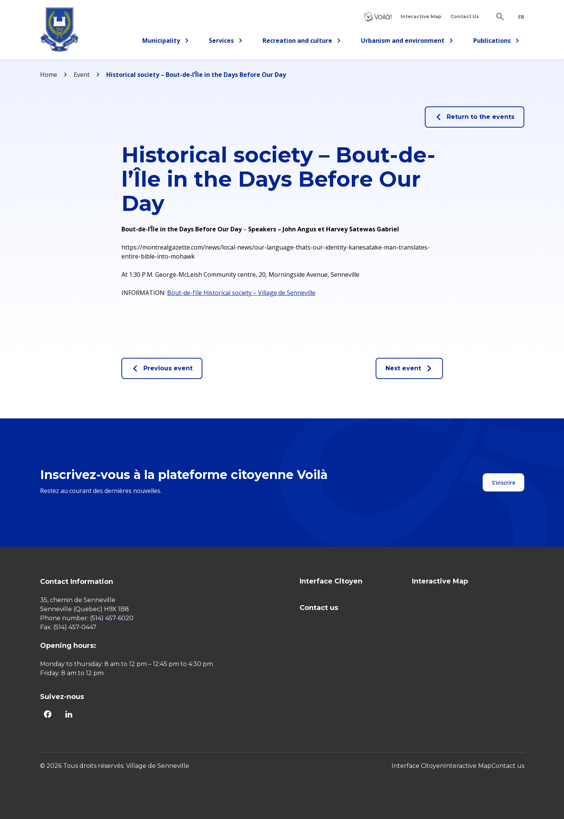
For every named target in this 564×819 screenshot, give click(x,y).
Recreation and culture (302, 41)
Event (82, 75)
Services (228, 41)
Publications (496, 41)
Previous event (162, 368)
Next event (409, 368)
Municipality (165, 41)
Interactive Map (421, 16)
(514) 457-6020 (112, 618)
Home (48, 75)
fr (521, 17)
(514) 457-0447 (74, 627)
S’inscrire (503, 482)
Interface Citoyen (377, 16)
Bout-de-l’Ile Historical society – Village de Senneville (241, 293)
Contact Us (465, 16)
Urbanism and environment (407, 41)
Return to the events (474, 117)
